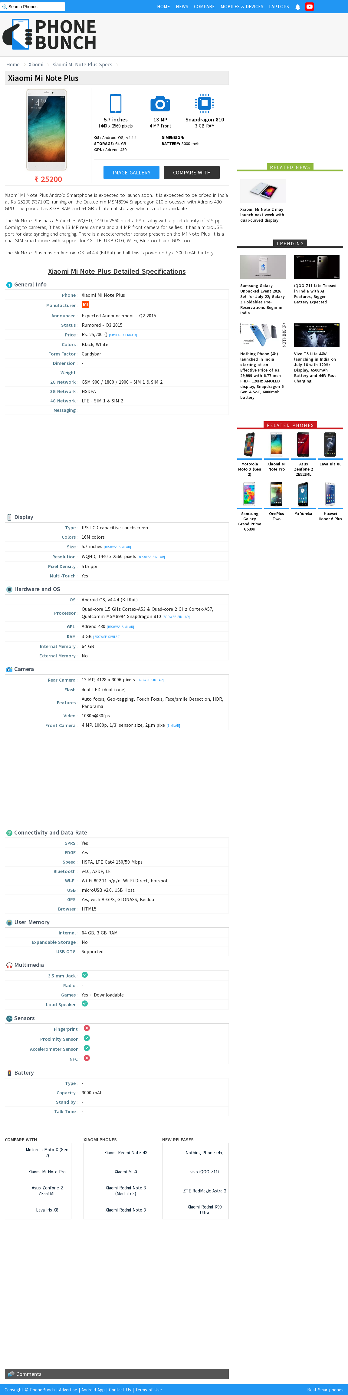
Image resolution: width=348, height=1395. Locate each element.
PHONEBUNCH (66, 34)
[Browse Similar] (117, 547)
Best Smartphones (325, 1390)
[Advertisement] (238, 34)
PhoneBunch (42, 1390)
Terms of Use (148, 1390)
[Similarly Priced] (123, 335)
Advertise (68, 1390)
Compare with (21, 1139)
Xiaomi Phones (100, 1139)
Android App (93, 1390)
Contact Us (120, 1390)
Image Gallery (131, 172)
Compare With (192, 172)
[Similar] (173, 725)
